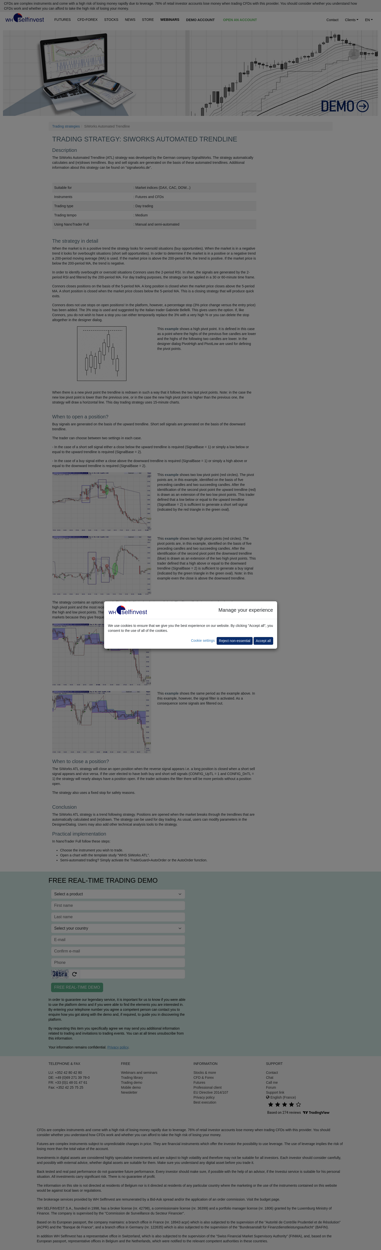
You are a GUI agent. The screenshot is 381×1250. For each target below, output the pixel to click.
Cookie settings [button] (203, 640)
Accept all (263, 641)
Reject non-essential (234, 641)
